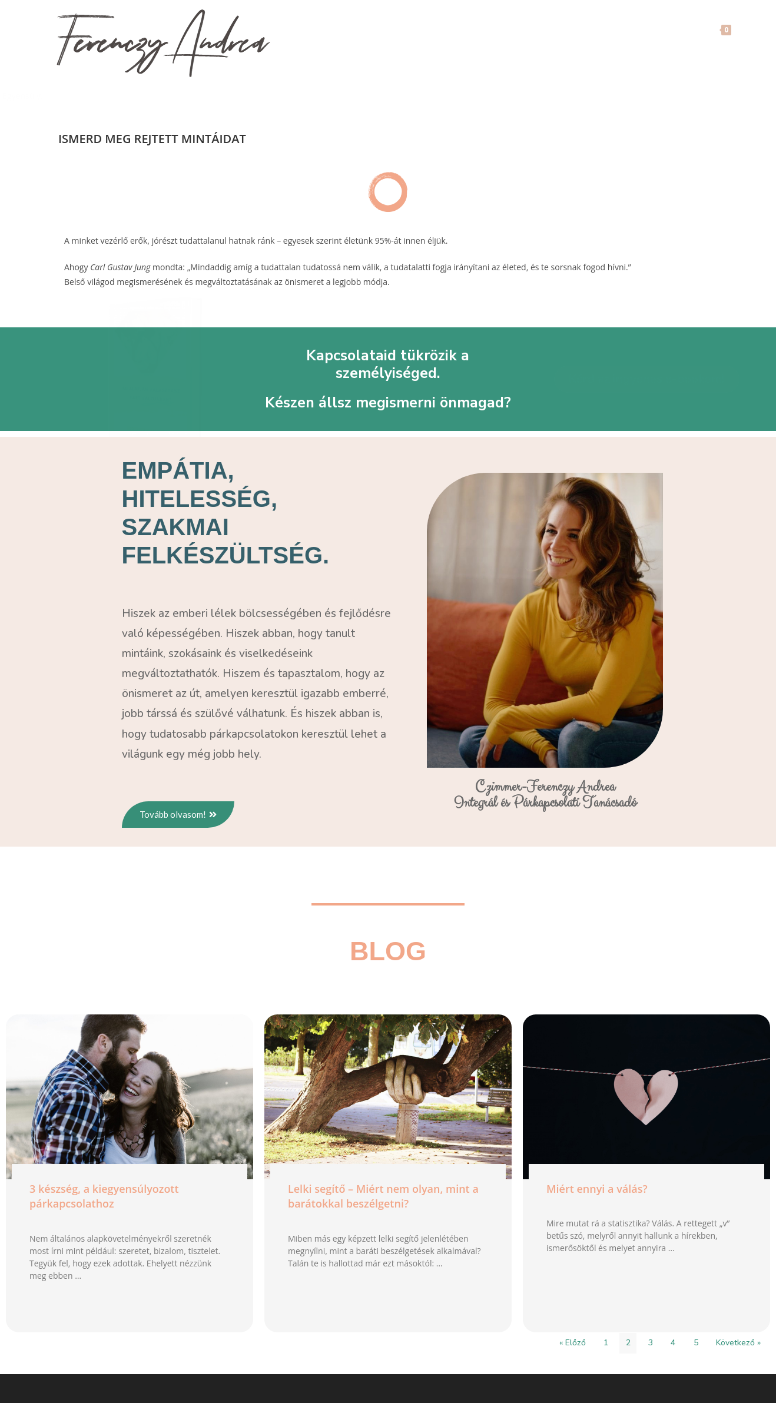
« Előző (572, 1344)
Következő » (738, 1344)
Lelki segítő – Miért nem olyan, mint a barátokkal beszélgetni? (383, 1197)
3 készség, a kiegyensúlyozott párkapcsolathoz (104, 1197)
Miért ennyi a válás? (597, 1190)
